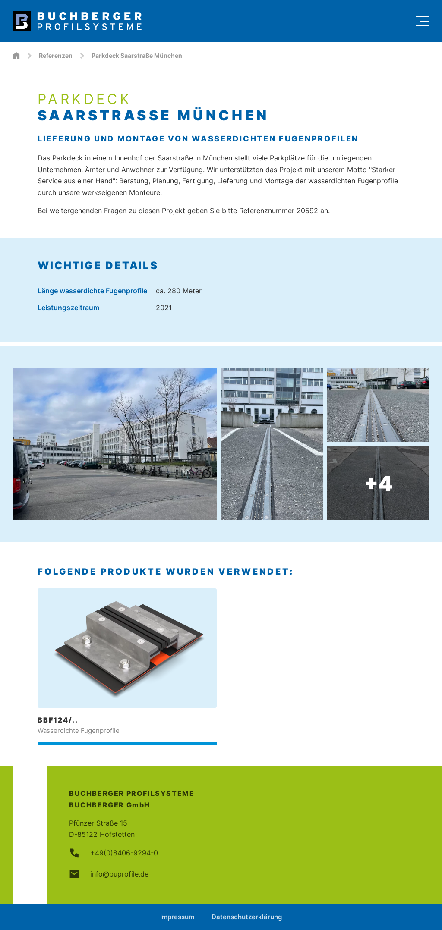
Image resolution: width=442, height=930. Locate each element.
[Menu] (422, 21)
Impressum (177, 917)
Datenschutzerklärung (247, 917)
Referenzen (56, 55)
